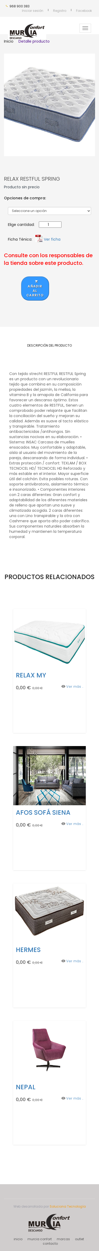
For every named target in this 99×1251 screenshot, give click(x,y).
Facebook (84, 10)
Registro (59, 10)
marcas (63, 1239)
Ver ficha (52, 239)
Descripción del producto (49, 345)
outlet (79, 1239)
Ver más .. (74, 686)
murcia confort (39, 1239)
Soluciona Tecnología (68, 1206)
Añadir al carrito (35, 288)
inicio (18, 1239)
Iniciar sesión (32, 10)
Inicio (8, 41)
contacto (50, 1243)
